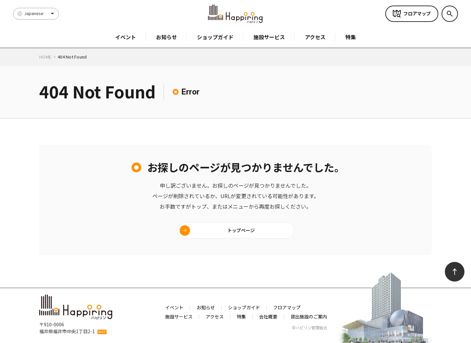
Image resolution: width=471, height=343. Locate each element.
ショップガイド (215, 37)
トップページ (241, 230)
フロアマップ (417, 13)
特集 (350, 37)
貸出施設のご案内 (308, 316)
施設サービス (269, 37)
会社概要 (268, 316)
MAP (102, 332)
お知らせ (166, 37)
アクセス (315, 37)
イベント (125, 37)
